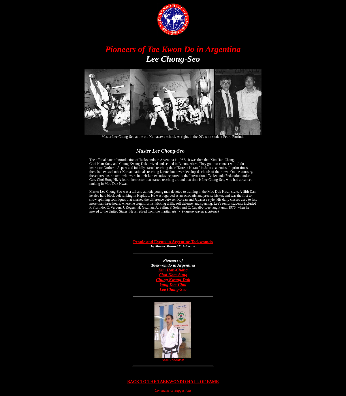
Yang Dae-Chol (173, 284)
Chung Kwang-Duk (173, 279)
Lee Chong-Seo (173, 289)
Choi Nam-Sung (173, 275)
